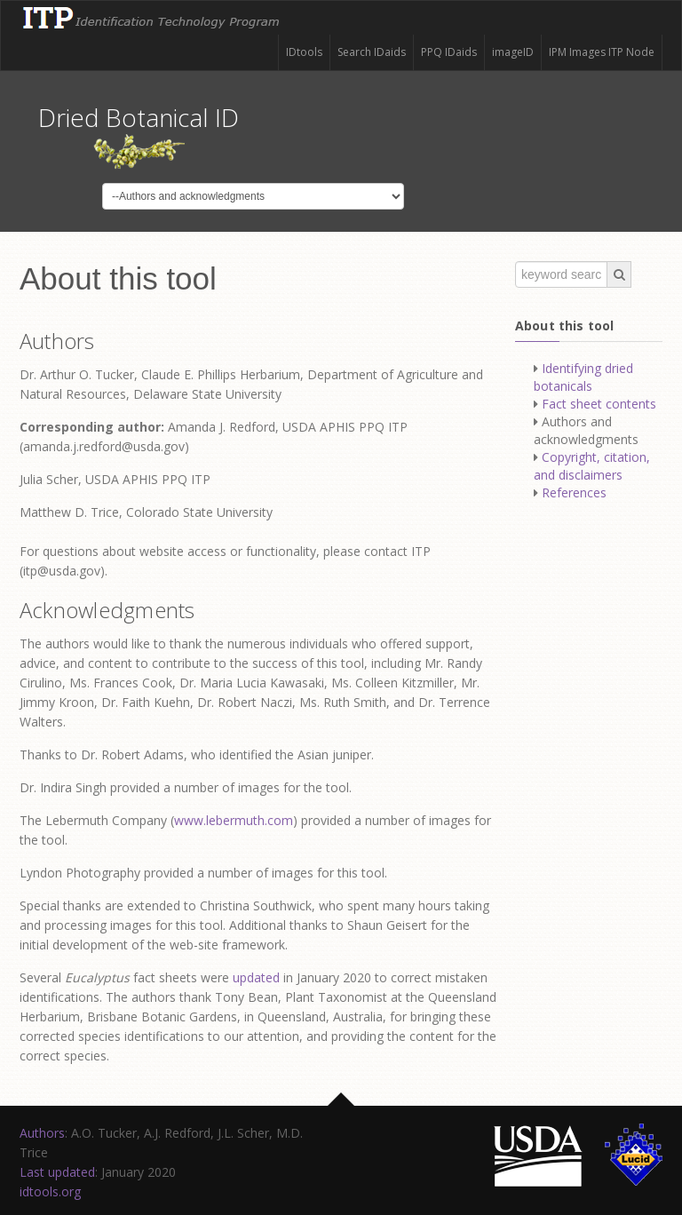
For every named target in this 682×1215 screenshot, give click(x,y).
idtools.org (50, 1191)
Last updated (57, 1171)
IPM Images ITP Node (601, 52)
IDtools (304, 52)
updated (256, 977)
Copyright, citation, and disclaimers (592, 466)
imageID (513, 52)
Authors (42, 1132)
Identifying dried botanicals (583, 377)
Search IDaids (371, 52)
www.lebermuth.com (233, 820)
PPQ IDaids (449, 52)
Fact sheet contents (599, 403)
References (574, 492)
